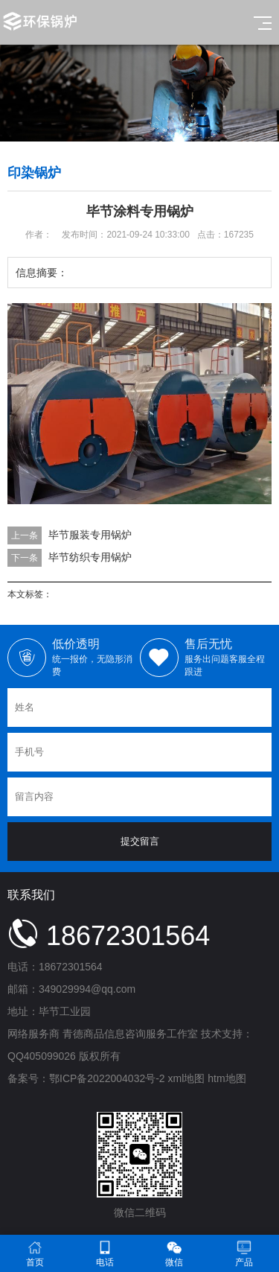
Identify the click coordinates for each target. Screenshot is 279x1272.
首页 (35, 1254)
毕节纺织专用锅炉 (90, 557)
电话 (105, 1254)
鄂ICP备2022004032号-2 (107, 1078)
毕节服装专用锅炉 (90, 535)
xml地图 (186, 1078)
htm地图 (227, 1078)
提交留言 (140, 841)
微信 (175, 1254)
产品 (244, 1254)
